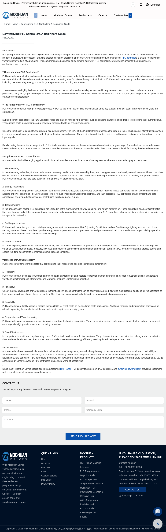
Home (44, 15)
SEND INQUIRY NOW (83, 436)
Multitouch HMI (87, 487)
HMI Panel (65, 369)
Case (101, 15)
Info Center (46, 480)
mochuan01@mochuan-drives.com (143, 471)
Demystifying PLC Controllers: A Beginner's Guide (45, 24)
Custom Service (123, 15)
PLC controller (129, 57)
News (15, 24)
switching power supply (129, 369)
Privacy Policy (48, 484)
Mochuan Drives (63, 15)
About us (45, 463)
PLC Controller (87, 508)
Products (84, 15)
